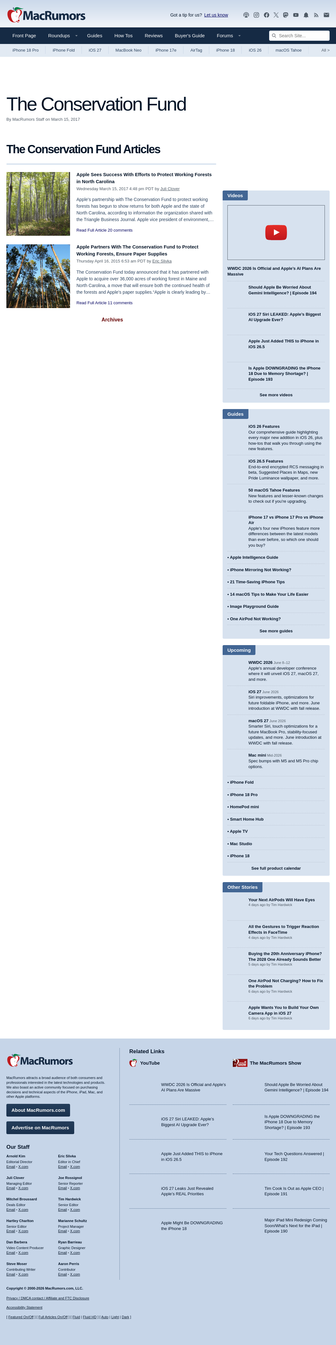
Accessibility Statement (24, 1308)
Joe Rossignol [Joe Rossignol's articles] (70, 1175)
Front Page (24, 35)
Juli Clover (170, 188)
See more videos (276, 394)
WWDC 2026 (260, 662)
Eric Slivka (162, 261)
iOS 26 (255, 50)
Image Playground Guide (254, 606)
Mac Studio (241, 843)
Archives (112, 319)
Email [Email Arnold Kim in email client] (10, 1164)
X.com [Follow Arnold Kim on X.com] (23, 1164)
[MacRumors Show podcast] (246, 15)
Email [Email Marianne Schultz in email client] (62, 1229)
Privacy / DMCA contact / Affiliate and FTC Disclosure (47, 1298)
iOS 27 (95, 50)
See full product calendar (276, 868)
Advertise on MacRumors (40, 1125)
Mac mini (257, 755)
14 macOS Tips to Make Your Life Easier (269, 594)
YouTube (150, 1060)
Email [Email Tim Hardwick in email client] (62, 1207)
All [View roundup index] (325, 50)
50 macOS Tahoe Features (274, 490)
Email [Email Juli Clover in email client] (10, 1186)
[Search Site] (299, 36)
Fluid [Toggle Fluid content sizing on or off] (76, 1317)
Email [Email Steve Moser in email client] (10, 1272)
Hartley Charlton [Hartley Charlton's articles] (20, 1218)
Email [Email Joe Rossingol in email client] (62, 1186)
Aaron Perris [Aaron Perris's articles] (68, 1261)
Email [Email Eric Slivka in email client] (62, 1164)
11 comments (120, 302)
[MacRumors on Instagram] (256, 15)
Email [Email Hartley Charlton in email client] (10, 1229)
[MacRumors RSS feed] (316, 15)
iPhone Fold (64, 50)
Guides (95, 35)
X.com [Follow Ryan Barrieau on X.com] (75, 1250)
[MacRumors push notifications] (306, 15)
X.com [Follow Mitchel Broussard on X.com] (23, 1207)
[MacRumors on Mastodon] (285, 15)
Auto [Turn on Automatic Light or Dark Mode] (105, 1317)
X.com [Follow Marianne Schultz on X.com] (75, 1229)
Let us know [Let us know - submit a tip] (216, 15)
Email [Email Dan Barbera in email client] (10, 1250)
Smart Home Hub (246, 819)
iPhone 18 (225, 50)
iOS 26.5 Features (265, 461)
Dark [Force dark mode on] (125, 1317)
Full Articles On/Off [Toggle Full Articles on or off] (53, 1317)
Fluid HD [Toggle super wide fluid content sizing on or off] (90, 1317)
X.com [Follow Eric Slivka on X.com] (75, 1164)
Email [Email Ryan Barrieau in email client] (62, 1250)
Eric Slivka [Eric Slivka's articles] (67, 1154)
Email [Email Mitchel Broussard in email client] (10, 1207)
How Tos (123, 35)
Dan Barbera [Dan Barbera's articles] (16, 1240)
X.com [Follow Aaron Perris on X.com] (75, 1272)
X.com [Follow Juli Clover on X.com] (23, 1186)
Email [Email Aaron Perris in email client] (62, 1272)
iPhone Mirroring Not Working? (260, 569)
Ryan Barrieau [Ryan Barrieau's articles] (70, 1240)
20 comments (120, 230)
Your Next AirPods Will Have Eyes (281, 899)
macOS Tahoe (288, 50)
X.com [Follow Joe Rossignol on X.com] (75, 1186)
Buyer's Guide (190, 35)
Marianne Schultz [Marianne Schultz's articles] (72, 1218)
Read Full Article (91, 230)
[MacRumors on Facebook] (266, 15)
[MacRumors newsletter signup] (326, 15)
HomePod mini (244, 806)
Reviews (154, 35)
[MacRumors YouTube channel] (296, 15)
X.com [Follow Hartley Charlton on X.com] (23, 1229)
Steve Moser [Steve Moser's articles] (16, 1261)
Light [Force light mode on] (115, 1317)
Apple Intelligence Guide (254, 557)
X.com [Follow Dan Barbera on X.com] (23, 1250)
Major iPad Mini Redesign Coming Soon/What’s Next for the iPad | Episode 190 (296, 1223)
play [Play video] (276, 232)
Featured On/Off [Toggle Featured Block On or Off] (20, 1317)
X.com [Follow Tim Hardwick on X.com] (75, 1207)
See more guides (276, 631)
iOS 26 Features (264, 426)
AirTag (196, 50)
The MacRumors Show (275, 1060)
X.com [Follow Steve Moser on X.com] (23, 1272)
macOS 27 (258, 720)
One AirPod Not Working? (255, 618)
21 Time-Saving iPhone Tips (257, 581)
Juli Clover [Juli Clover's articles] (15, 1175)
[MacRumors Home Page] (46, 15)
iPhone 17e (165, 50)
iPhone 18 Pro (25, 50)
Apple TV (239, 831)
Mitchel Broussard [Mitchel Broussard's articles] (21, 1197)
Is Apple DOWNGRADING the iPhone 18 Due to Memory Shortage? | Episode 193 (284, 374)
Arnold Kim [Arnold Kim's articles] (15, 1154)
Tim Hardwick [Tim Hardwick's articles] (69, 1197)
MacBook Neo (129, 50)
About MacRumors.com (38, 1108)
